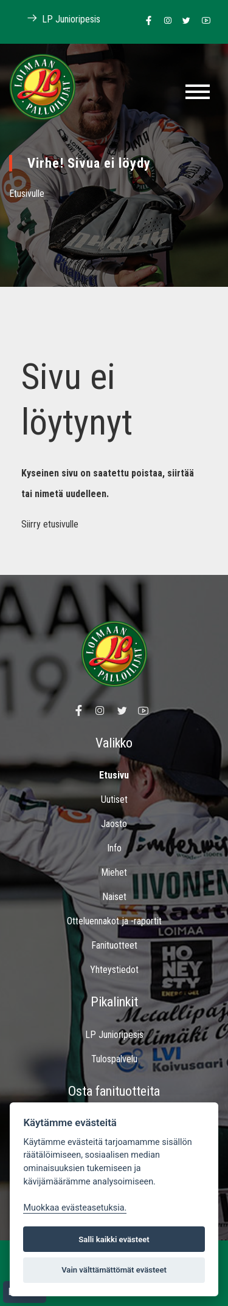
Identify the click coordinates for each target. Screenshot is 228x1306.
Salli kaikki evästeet (114, 1239)
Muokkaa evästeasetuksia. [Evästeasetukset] (74, 1208)
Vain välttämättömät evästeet (114, 1269)
